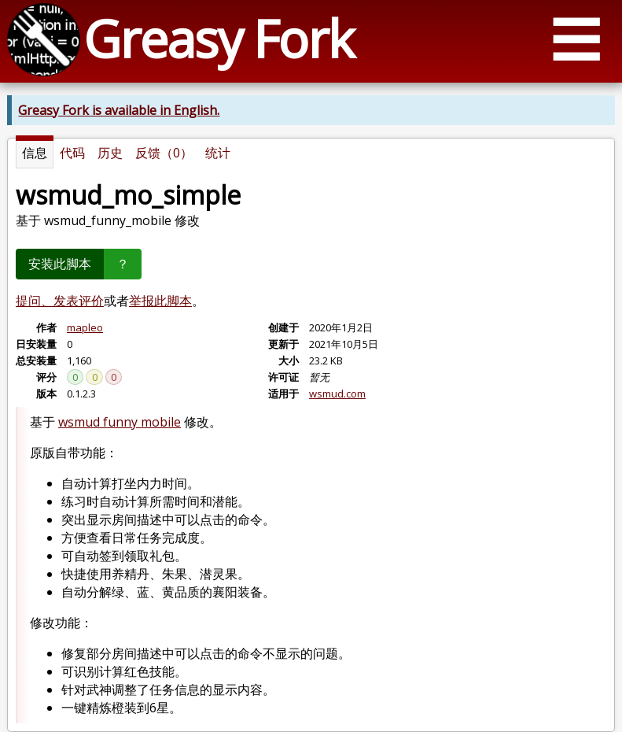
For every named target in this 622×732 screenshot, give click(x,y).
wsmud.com (337, 393)
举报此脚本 (160, 300)
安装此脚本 (59, 263)
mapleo (85, 327)
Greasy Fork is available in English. (118, 110)
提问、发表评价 (60, 300)
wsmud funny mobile (119, 422)
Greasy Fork (218, 38)
